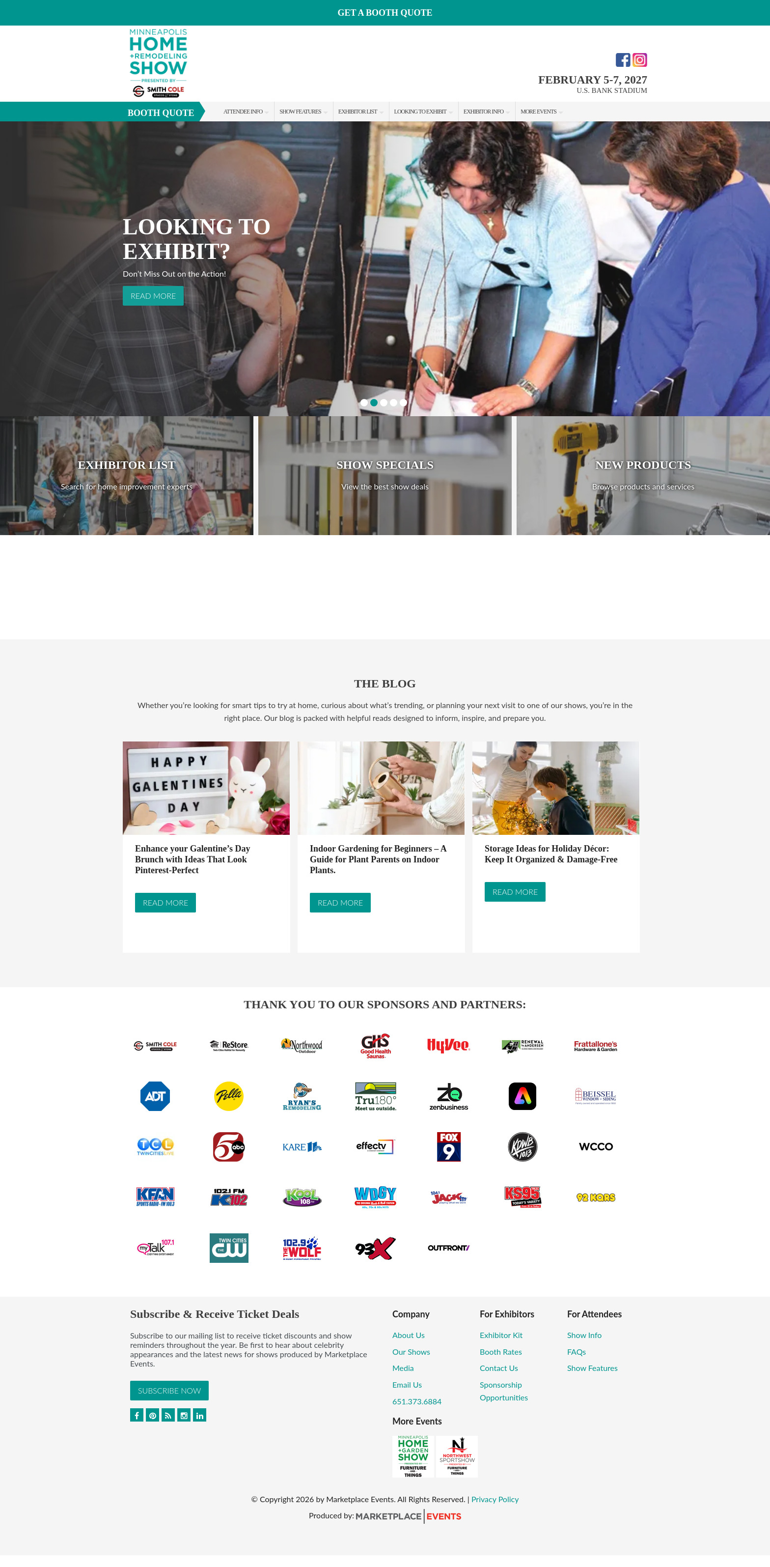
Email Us (407, 1384)
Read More (153, 295)
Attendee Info (242, 111)
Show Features (300, 111)
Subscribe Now (169, 1390)
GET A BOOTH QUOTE (384, 13)
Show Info (584, 1334)
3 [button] (383, 402)
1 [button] (364, 402)
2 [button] (374, 402)
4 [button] (393, 402)
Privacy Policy (495, 1499)
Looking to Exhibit (420, 111)
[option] (385, 268)
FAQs (576, 1351)
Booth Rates (501, 1351)
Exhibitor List (357, 111)
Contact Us (499, 1367)
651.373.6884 (416, 1401)
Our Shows (411, 1351)
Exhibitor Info (483, 111)
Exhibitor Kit (501, 1334)
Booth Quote (161, 113)
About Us (408, 1334)
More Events (538, 111)
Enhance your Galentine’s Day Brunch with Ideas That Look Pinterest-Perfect (192, 859)
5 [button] (403, 402)
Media (403, 1367)
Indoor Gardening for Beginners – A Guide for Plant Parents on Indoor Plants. (378, 859)
